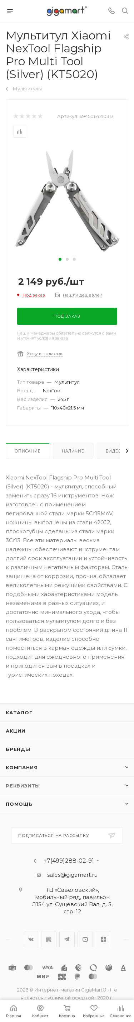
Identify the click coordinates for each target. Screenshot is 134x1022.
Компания (22, 767)
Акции (15, 731)
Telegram (67, 939)
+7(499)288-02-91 (69, 861)
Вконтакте (30, 939)
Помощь (19, 804)
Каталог (19, 712)
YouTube (85, 939)
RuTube (48, 939)
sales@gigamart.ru (72, 874)
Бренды (18, 749)
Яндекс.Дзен (103, 939)
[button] (60, 259)
